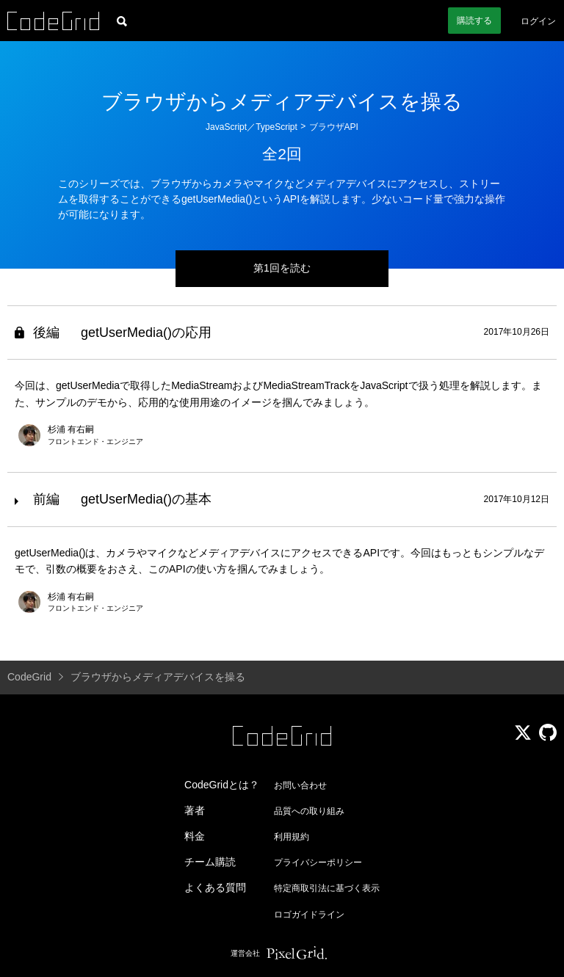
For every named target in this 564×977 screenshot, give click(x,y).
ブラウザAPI (333, 127)
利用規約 (291, 837)
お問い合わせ (300, 785)
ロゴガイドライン (309, 914)
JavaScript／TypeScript (251, 127)
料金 (194, 836)
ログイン (538, 21)
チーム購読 (210, 862)
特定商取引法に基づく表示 (327, 888)
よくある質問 (215, 887)
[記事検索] (122, 20)
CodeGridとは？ (221, 785)
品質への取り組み (309, 811)
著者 (194, 810)
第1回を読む (282, 268)
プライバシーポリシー (318, 862)
